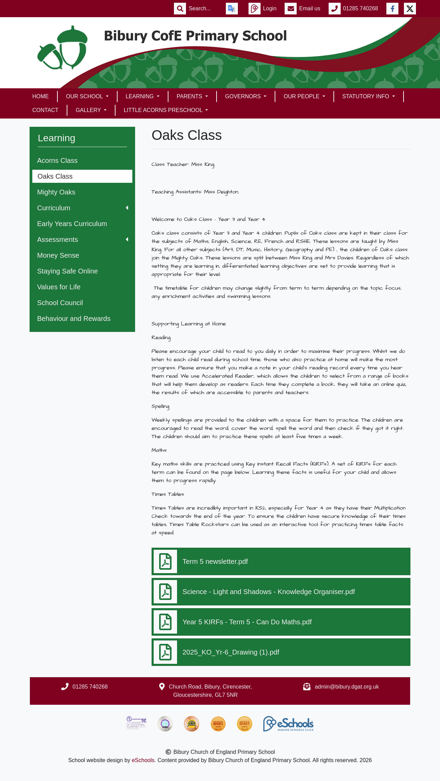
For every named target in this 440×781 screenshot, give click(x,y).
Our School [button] (85, 96)
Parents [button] (190, 96)
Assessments (82, 239)
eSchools (143, 760)
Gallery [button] (89, 110)
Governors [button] (243, 96)
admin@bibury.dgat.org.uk (347, 687)
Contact (45, 110)
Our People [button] (302, 96)
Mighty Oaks (56, 192)
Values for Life (58, 287)
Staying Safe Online (67, 271)
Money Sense (58, 255)
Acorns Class (57, 160)
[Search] (203, 8)
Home (40, 96)
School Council (60, 302)
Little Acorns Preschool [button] (164, 110)
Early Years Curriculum (72, 223)
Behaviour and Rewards (73, 318)
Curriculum (82, 208)
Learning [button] (140, 96)
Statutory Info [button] (366, 96)
